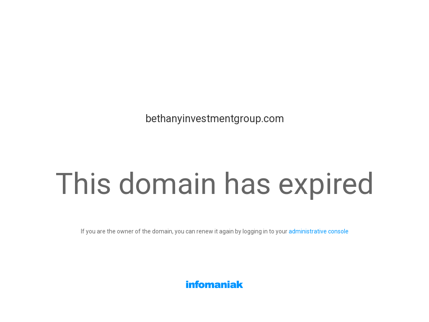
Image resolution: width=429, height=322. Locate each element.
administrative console (319, 231)
